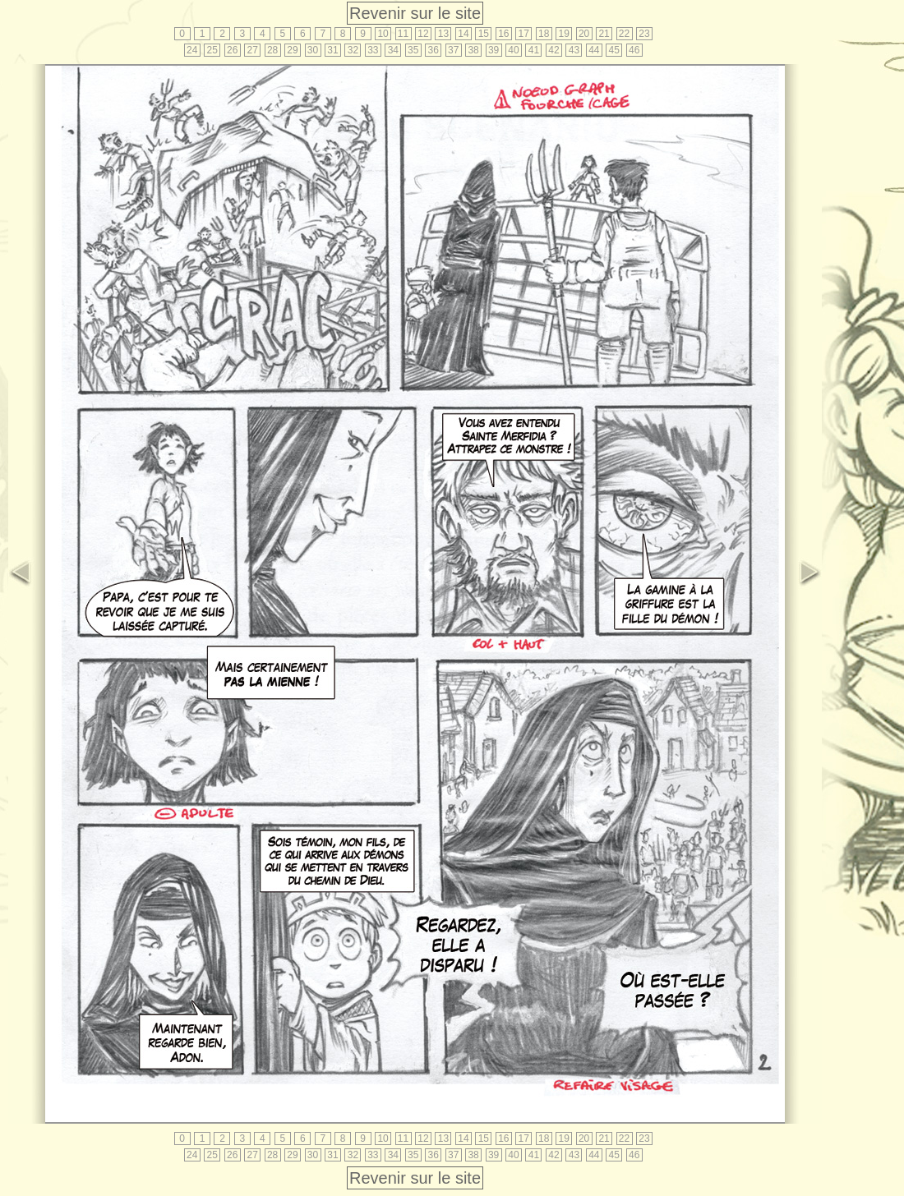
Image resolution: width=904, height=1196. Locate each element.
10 (382, 33)
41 (533, 50)
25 (212, 50)
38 (473, 50)
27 (252, 50)
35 (413, 50)
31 (332, 50)
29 (292, 50)
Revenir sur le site (415, 13)
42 (553, 50)
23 (644, 33)
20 (584, 33)
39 (493, 50)
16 (503, 33)
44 (593, 50)
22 (624, 33)
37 (453, 50)
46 (634, 50)
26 (232, 50)
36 (433, 50)
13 (443, 33)
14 (463, 33)
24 (192, 50)
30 (312, 50)
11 (403, 33)
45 (614, 50)
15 (483, 33)
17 (524, 33)
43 (574, 50)
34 (393, 50)
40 (513, 50)
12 (422, 33)
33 (372, 50)
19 (563, 33)
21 (603, 33)
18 (543, 33)
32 (353, 50)
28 (272, 50)
